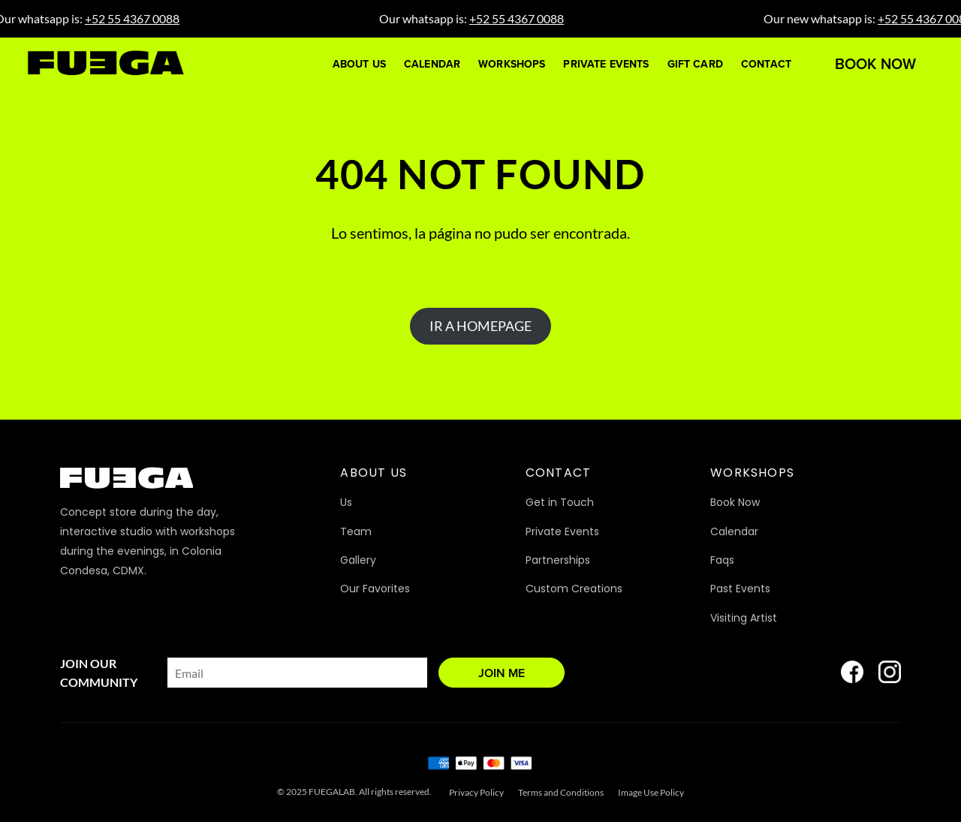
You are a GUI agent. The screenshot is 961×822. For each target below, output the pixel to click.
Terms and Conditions (561, 792)
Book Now (875, 64)
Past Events (740, 588)
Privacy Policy (476, 792)
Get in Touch (560, 502)
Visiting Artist (743, 617)
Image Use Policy (651, 792)
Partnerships (558, 560)
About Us (359, 64)
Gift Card (695, 64)
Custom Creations (574, 588)
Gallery (358, 560)
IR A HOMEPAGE (480, 326)
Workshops (511, 64)
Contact (766, 64)
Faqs (722, 560)
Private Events (606, 64)
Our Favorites (375, 588)
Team (356, 531)
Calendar (432, 64)
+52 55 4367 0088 (140, 18)
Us (346, 502)
